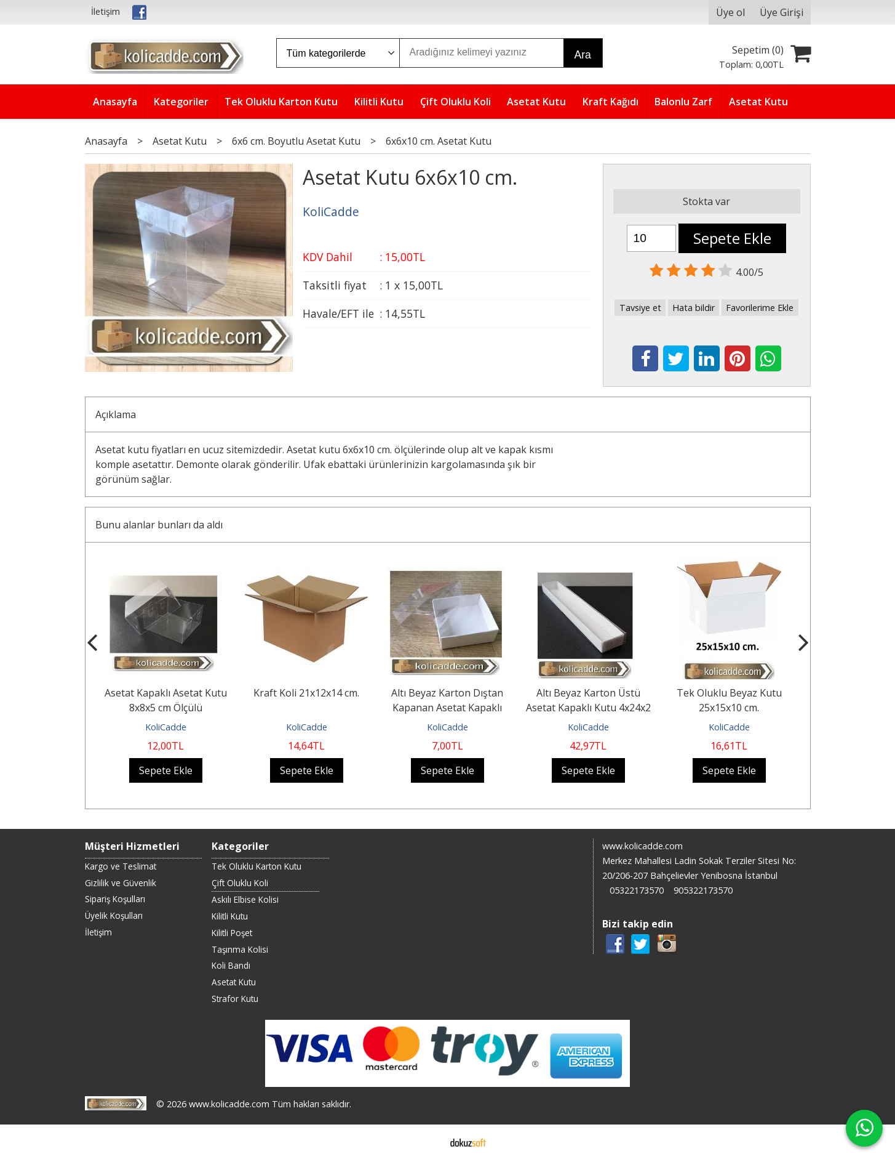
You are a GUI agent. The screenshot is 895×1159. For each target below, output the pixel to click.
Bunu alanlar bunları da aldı (159, 524)
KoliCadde (165, 727)
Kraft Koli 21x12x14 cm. (306, 693)
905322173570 (703, 890)
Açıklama (115, 414)
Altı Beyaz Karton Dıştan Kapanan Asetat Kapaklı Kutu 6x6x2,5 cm (447, 707)
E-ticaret (427, 1142)
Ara (583, 55)
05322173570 (637, 890)
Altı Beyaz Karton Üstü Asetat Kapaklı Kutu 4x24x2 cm (588, 707)
